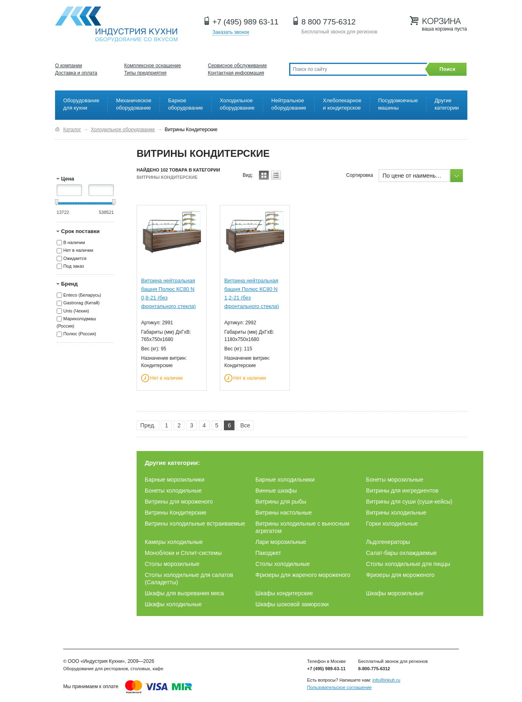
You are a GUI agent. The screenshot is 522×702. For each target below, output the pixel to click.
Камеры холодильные (174, 542)
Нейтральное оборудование (288, 104)
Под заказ (73, 266)
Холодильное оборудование (237, 104)
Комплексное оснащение (152, 65)
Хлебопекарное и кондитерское (342, 104)
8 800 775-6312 (328, 22)
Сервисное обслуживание (237, 65)
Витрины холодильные (396, 512)
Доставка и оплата (76, 73)
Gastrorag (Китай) (81, 303)
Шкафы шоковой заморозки (292, 604)
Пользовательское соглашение (339, 687)
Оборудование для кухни (81, 104)
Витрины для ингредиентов (402, 490)
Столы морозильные (172, 564)
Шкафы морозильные (395, 593)
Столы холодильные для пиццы (408, 564)
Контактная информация (236, 73)
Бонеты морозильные (395, 479)
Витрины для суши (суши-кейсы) (409, 501)
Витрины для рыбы (280, 501)
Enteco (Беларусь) (82, 295)
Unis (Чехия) (76, 310)
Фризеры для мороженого (400, 575)
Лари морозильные (280, 542)
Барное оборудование (185, 104)
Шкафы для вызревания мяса (184, 593)
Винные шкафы (275, 490)
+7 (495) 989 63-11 (245, 22)
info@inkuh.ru (386, 680)
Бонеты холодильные (173, 490)
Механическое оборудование (133, 104)
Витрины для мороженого (179, 501)
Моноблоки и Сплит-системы (183, 553)
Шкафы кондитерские (284, 593)
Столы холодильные (282, 564)
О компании (68, 65)
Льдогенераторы (388, 542)
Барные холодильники (284, 479)
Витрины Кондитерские (175, 512)
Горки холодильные (392, 523)
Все (245, 425)
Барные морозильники (174, 479)
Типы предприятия (145, 73)
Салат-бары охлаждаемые (401, 553)
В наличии (74, 242)
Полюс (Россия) (79, 334)
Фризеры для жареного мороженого (302, 575)
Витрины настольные (283, 512)
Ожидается (74, 258)
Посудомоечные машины (398, 104)
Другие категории (447, 104)
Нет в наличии (78, 250)
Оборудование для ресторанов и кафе (116, 24)
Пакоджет (268, 553)
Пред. (147, 425)
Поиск (447, 69)
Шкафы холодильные (173, 604)
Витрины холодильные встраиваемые (195, 523)
